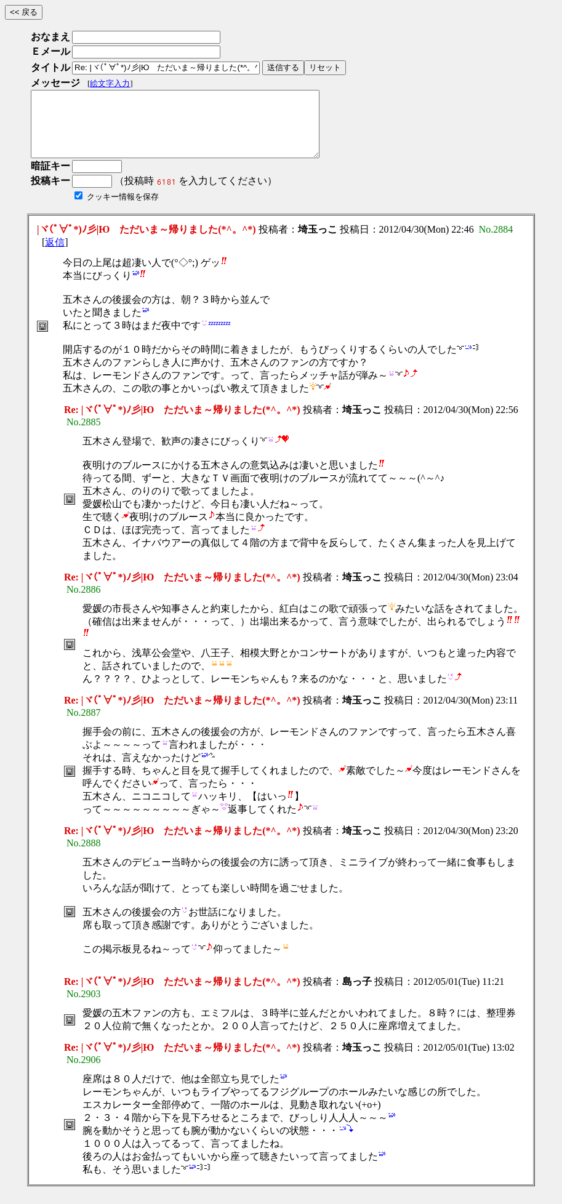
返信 (55, 255)
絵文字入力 (110, 83)
